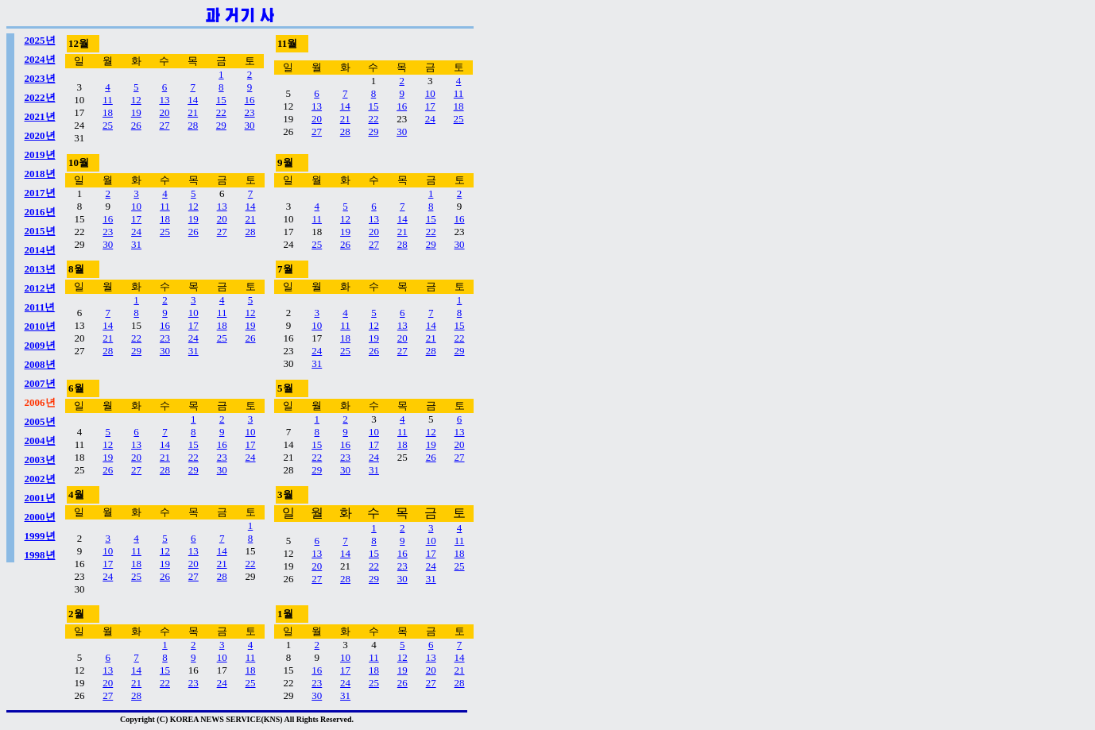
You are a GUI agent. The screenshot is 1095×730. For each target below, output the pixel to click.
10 (430, 93)
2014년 (40, 250)
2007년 (40, 383)
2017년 (40, 193)
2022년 (40, 97)
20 (164, 112)
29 (221, 125)
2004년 (40, 440)
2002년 (40, 479)
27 (164, 125)
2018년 (40, 174)
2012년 (40, 288)
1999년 (40, 536)
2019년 (40, 154)
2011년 (40, 307)
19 (136, 112)
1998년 (40, 555)
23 (250, 112)
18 (108, 112)
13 (164, 100)
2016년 (40, 212)
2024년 (40, 59)
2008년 (40, 364)
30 (250, 125)
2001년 (40, 498)
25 (108, 125)
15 (221, 100)
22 (221, 112)
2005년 (40, 421)
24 (430, 119)
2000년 (40, 517)
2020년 (40, 135)
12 (136, 100)
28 (193, 125)
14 (193, 100)
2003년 (40, 459)
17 (430, 106)
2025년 (40, 40)
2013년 (40, 269)
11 (108, 100)
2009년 (40, 345)
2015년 (40, 231)
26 (136, 125)
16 (250, 100)
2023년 (40, 78)
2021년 (40, 116)
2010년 (40, 326)
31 (136, 244)
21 (193, 112)
